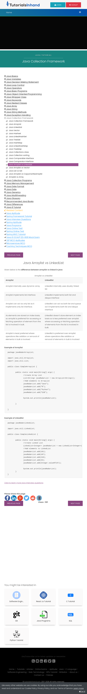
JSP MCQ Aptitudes (15, 240)
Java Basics (11, 76)
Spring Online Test (15, 231)
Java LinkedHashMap (18, 146)
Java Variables (12, 79)
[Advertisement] (43, 33)
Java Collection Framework (21, 121)
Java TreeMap (15, 149)
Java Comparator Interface (21, 161)
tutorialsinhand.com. (32, 681)
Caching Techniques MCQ (19, 246)
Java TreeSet (14, 139)
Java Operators (13, 88)
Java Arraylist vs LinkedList (20, 164)
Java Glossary (12, 198)
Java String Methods (15, 112)
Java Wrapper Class (15, 97)
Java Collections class (19, 152)
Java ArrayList (15, 124)
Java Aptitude (13, 213)
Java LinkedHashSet (18, 136)
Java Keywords (12, 100)
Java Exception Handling (17, 115)
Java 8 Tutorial (12, 207)
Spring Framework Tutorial (19, 216)
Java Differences (13, 204)
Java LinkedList (15, 127)
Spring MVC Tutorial (15, 234)
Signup (73, 4)
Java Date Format (14, 186)
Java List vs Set (15, 171)
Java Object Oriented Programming (23, 94)
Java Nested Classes (15, 103)
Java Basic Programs (15, 91)
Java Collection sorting (19, 155)
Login (57, 4)
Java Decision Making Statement (21, 82)
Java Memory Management (19, 183)
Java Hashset (15, 133)
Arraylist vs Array (16, 177)
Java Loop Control (14, 85)
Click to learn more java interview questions (23, 483)
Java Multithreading (15, 195)
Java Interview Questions (18, 219)
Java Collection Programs (18, 180)
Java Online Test (14, 228)
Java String (10, 109)
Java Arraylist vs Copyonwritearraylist (25, 174)
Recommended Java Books (18, 201)
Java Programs (13, 225)
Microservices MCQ (15, 243)
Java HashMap (15, 142)
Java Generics (12, 192)
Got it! (83, 691)
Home (9, 12)
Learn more (78, 688)
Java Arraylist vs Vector (19, 167)
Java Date (10, 189)
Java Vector (14, 130)
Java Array (10, 106)
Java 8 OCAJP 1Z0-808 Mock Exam (23, 237)
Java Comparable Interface (21, 158)
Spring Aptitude (14, 222)
